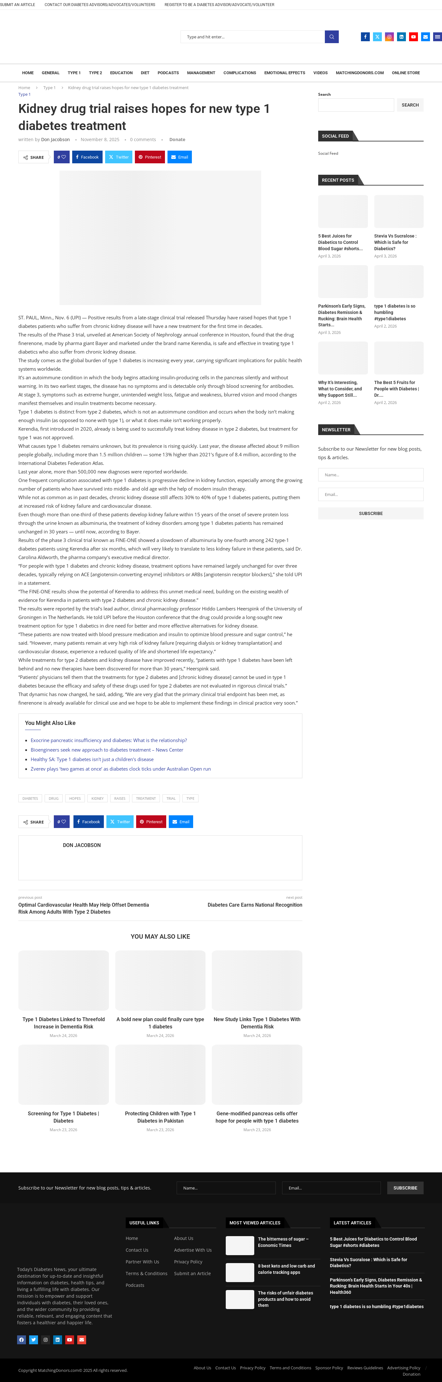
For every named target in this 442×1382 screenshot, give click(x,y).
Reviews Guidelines (365, 1367)
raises (119, 798)
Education (121, 72)
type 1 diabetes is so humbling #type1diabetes (394, 312)
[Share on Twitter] (118, 157)
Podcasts (168, 72)
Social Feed (328, 153)
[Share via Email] (179, 157)
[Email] (425, 36)
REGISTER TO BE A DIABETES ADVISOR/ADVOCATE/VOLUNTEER (219, 5)
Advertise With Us (193, 1250)
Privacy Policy (188, 1261)
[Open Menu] (437, 36)
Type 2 (95, 72)
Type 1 (74, 72)
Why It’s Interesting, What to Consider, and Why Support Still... (340, 388)
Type (190, 798)
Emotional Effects (284, 72)
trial (171, 798)
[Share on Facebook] (87, 157)
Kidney (98, 798)
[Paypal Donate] (176, 140)
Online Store (406, 72)
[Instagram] (389, 36)
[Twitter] (377, 36)
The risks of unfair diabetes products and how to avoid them (285, 1298)
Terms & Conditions (146, 1273)
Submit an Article (192, 1273)
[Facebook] (365, 36)
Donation (411, 1374)
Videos (320, 72)
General (51, 72)
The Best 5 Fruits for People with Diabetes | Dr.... (396, 388)
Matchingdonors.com (360, 72)
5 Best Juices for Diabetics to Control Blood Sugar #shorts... (340, 242)
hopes (75, 798)
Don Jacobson (55, 140)
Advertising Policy (403, 1367)
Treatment (146, 798)
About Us (183, 1238)
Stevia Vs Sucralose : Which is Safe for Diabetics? (395, 242)
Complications (240, 72)
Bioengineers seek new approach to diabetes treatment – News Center (107, 749)
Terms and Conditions (290, 1367)
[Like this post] (63, 157)
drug (54, 798)
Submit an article (17, 5)
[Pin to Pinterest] (150, 157)
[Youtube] (413, 36)
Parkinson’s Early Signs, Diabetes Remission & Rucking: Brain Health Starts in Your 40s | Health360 (376, 1285)
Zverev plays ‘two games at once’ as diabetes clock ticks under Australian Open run (121, 769)
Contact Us (137, 1250)
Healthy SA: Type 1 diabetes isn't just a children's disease (92, 759)
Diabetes (30, 798)
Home (28, 72)
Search (332, 36)
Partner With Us (142, 1261)
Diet (145, 72)
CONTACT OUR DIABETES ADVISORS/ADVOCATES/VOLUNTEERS (100, 5)
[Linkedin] (401, 36)
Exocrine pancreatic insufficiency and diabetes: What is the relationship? (109, 740)
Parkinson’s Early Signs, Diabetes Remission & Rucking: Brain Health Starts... (341, 315)
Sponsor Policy (329, 1367)
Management (201, 72)
